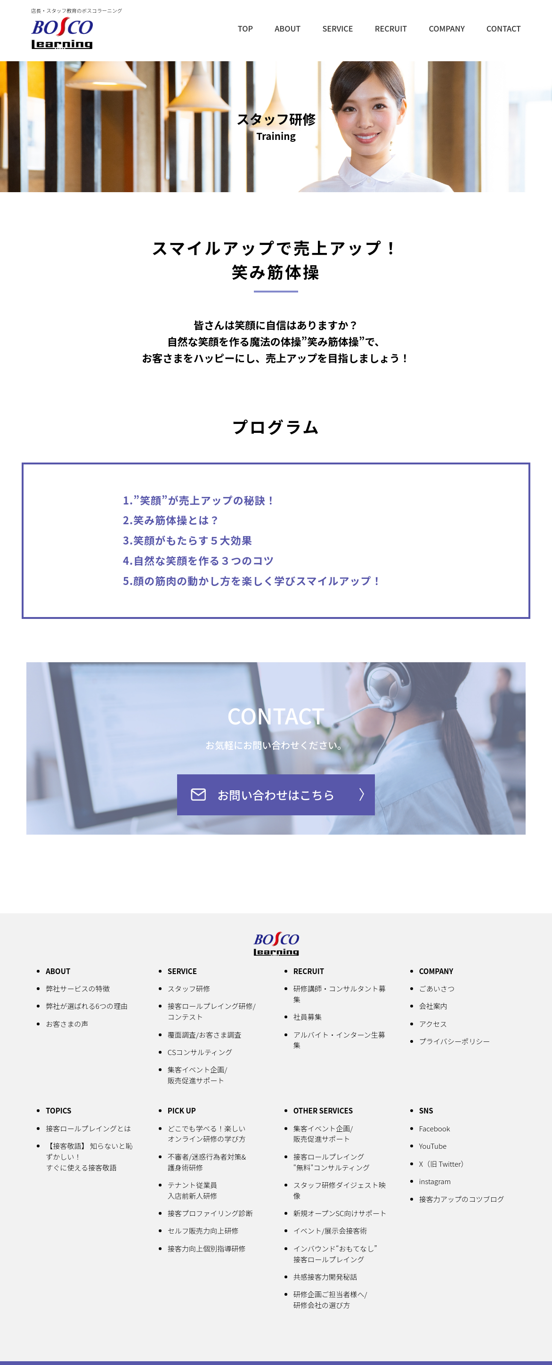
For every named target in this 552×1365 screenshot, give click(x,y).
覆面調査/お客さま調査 (205, 1036)
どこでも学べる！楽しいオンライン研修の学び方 (207, 1134)
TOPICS (59, 1111)
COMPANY (450, 28)
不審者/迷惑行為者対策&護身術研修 (208, 1162)
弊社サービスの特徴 (78, 990)
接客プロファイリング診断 (211, 1214)
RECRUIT (396, 28)
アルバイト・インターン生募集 (340, 1041)
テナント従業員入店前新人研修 (193, 1191)
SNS (426, 1111)
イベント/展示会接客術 (331, 1231)
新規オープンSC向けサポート (341, 1214)
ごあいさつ (437, 990)
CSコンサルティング (201, 1053)
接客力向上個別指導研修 (207, 1248)
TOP (254, 28)
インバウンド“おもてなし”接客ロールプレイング (336, 1254)
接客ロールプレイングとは (89, 1129)
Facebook (435, 1129)
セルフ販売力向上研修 (204, 1231)
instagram (435, 1181)
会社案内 (433, 1007)
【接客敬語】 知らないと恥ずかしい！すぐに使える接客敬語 (90, 1157)
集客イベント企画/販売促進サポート (198, 1076)
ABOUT (296, 28)
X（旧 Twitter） (444, 1164)
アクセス (433, 1025)
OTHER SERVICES (323, 1111)
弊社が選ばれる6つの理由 (87, 1007)
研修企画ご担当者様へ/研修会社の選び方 (331, 1299)
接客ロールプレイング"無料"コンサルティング (332, 1162)
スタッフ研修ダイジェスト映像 (340, 1191)
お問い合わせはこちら (275, 795)
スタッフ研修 (189, 990)
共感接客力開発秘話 (325, 1277)
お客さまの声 (67, 1025)
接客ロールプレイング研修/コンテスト (213, 1013)
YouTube (433, 1146)
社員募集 (308, 1018)
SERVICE (344, 28)
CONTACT (504, 28)
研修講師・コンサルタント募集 (340, 995)
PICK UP (182, 1111)
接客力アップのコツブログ (462, 1199)
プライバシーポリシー (455, 1042)
